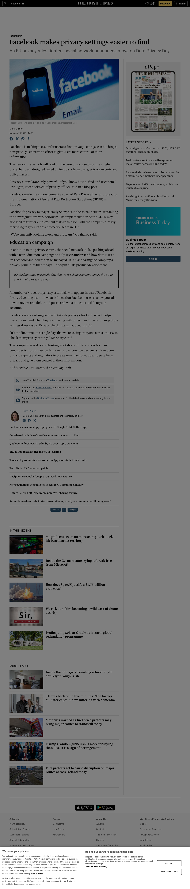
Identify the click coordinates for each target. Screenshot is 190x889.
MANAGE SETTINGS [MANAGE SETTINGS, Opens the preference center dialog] (169, 872)
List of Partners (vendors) (96, 866)
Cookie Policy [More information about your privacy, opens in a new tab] (37, 873)
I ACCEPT (169, 863)
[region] (95, 868)
